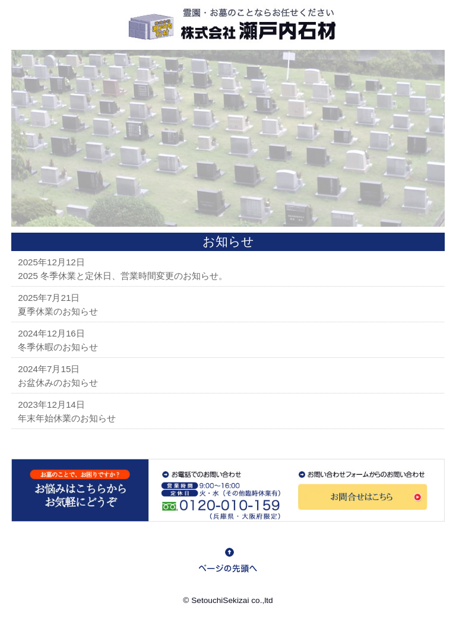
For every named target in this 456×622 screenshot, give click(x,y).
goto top (228, 560)
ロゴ (228, 25)
